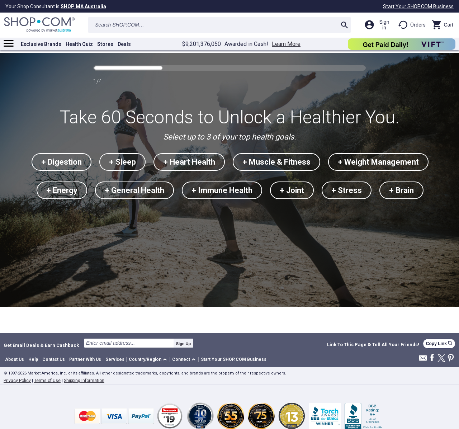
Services (114, 359)
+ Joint (292, 190)
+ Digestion (61, 161)
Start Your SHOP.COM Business (418, 6)
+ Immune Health (221, 190)
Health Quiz (79, 44)
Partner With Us (85, 359)
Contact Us (53, 359)
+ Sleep (122, 161)
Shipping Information (84, 380)
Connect (181, 359)
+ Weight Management (378, 161)
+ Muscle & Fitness (276, 161)
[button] (149, 359)
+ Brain (401, 190)
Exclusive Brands (41, 44)
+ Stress (346, 190)
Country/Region (145, 359)
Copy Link (439, 343)
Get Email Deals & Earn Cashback (41, 345)
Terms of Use (47, 380)
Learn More (286, 44)
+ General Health (134, 190)
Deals (124, 44)
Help (33, 359)
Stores (105, 44)
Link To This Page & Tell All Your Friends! (373, 344)
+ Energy (61, 190)
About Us (14, 359)
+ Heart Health (189, 161)
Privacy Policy (17, 380)
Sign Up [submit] (183, 343)
